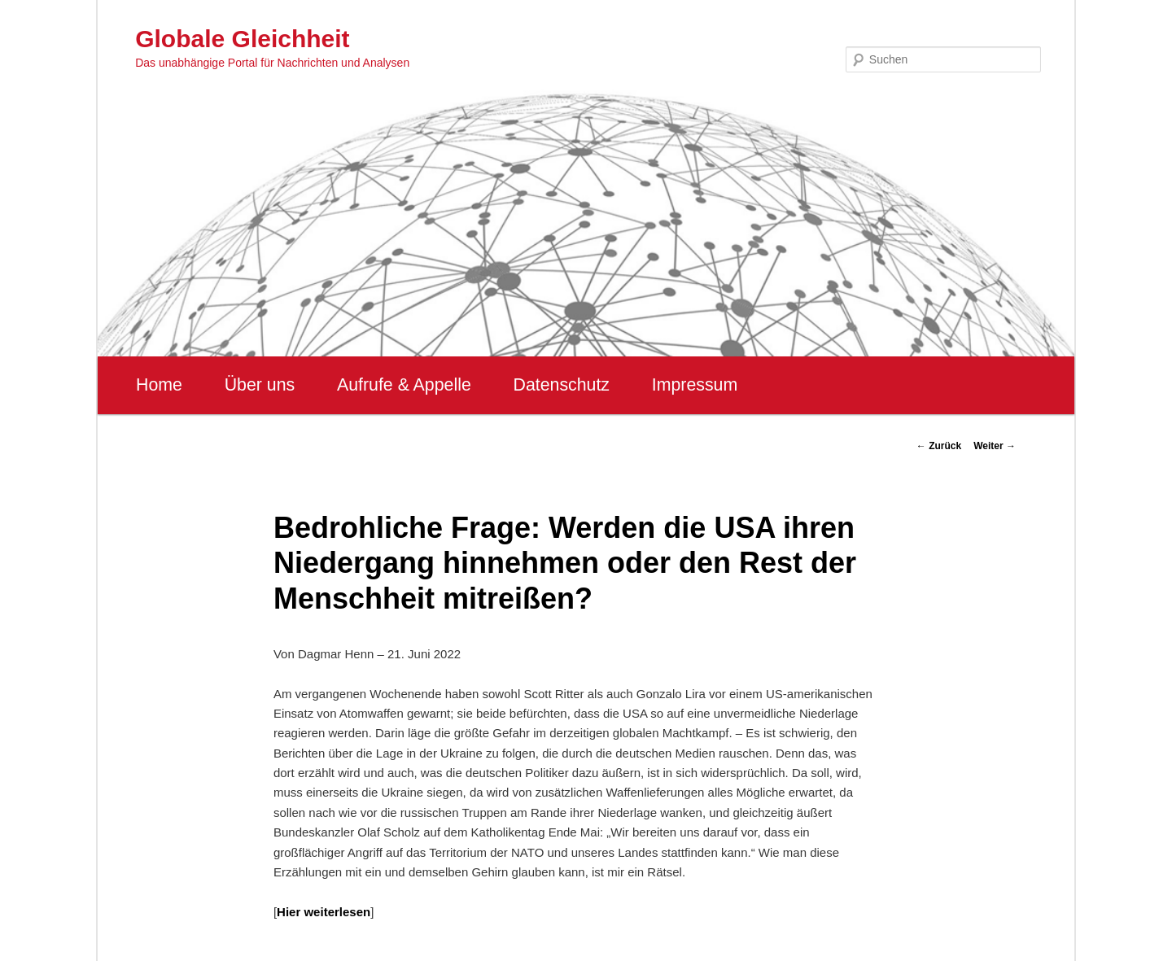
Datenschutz (561, 385)
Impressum (694, 385)
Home (159, 385)
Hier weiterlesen (323, 912)
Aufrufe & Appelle (404, 385)
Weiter (994, 446)
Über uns (260, 385)
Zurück (938, 446)
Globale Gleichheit (242, 38)
